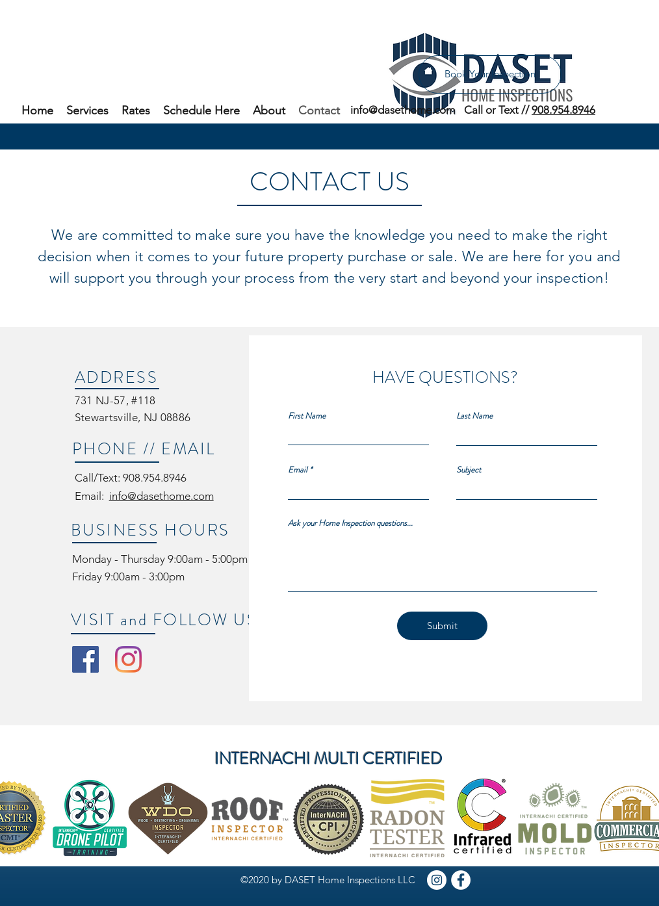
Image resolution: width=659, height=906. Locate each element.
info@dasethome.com (161, 495)
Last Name (474, 415)
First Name (307, 415)
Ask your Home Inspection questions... (350, 523)
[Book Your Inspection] (490, 74)
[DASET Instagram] (436, 880)
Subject (468, 469)
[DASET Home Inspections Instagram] (128, 659)
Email (297, 469)
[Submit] (442, 626)
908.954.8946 (563, 109)
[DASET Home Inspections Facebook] (85, 659)
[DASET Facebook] (461, 880)
